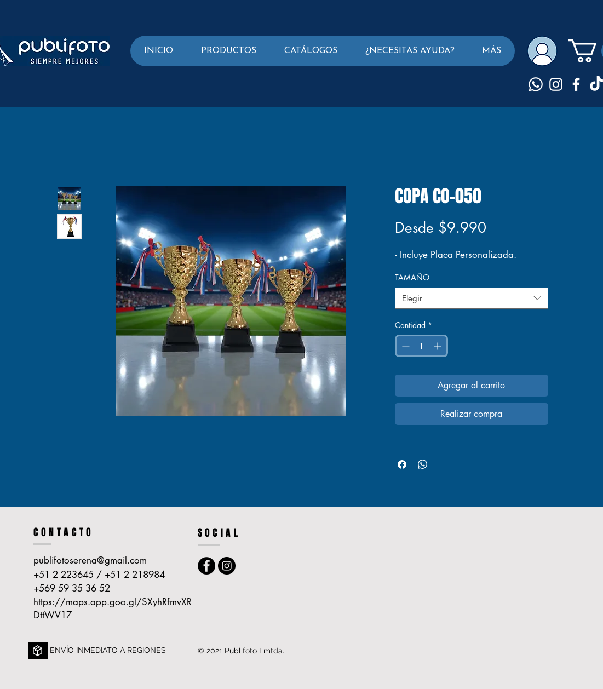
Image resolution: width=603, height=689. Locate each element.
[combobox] (471, 298)
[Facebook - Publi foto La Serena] (206, 566)
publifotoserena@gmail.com (90, 560)
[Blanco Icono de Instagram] (556, 84)
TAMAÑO (412, 277)
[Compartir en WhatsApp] (422, 464)
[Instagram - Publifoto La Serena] (227, 566)
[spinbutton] (421, 345)
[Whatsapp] (535, 84)
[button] (228, 51)
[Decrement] (404, 345)
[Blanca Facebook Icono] (576, 84)
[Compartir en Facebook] (402, 464)
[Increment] (438, 345)
